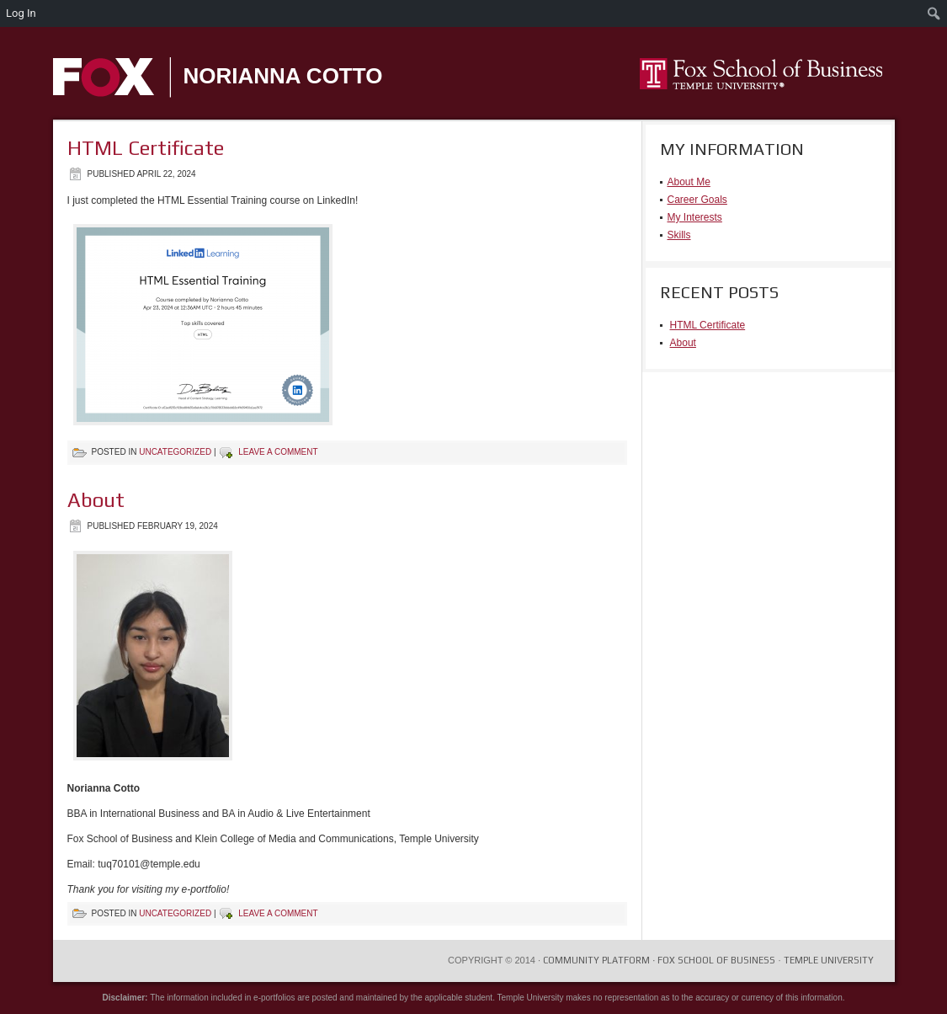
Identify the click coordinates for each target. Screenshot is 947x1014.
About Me (689, 182)
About (96, 499)
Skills (679, 235)
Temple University (829, 960)
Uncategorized (175, 451)
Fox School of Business (716, 960)
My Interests (695, 217)
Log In (21, 13)
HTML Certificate (145, 147)
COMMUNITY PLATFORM (599, 960)
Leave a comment (277, 451)
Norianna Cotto (283, 75)
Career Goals (697, 199)
